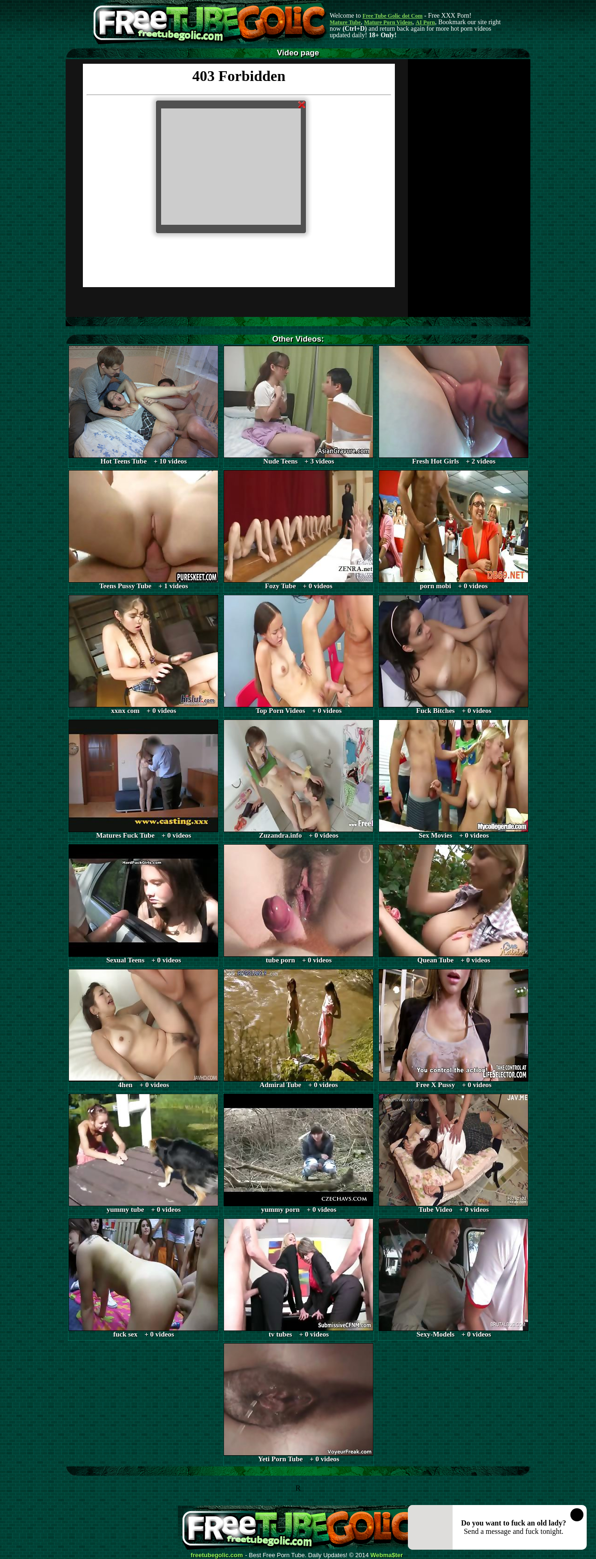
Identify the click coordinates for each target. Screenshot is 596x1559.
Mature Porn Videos (388, 22)
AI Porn (425, 22)
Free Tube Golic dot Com (392, 16)
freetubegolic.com (217, 1555)
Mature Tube (345, 22)
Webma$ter (387, 1555)
